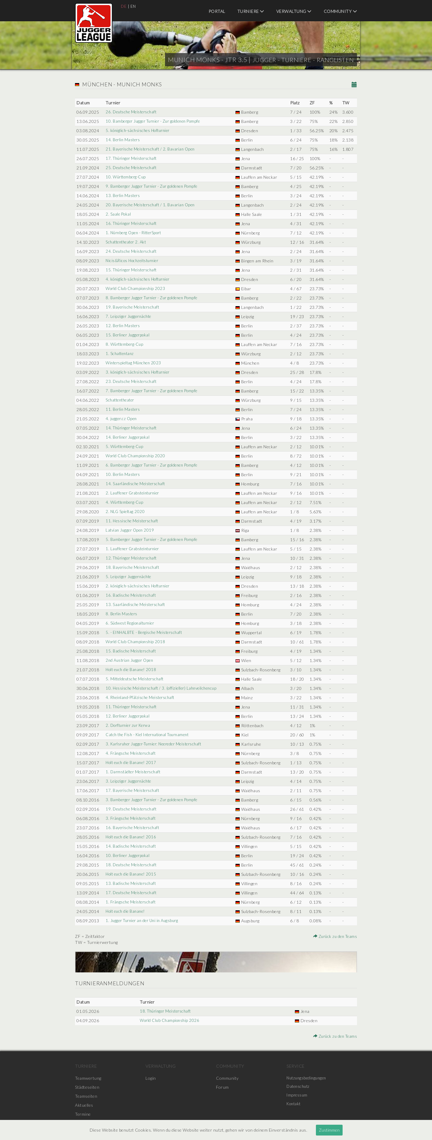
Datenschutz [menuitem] (299, 1087)
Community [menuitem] (340, 11)
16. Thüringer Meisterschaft (132, 223)
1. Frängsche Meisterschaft (131, 902)
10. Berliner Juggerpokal (128, 855)
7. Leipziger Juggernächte (129, 316)
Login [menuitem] (151, 1078)
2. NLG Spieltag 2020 (125, 511)
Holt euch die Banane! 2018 (132, 669)
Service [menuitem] (295, 1066)
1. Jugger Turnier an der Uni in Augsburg (144, 920)
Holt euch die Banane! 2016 (132, 837)
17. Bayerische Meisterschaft (133, 790)
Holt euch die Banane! (126, 911)
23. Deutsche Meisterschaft (132, 381)
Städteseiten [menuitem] (87, 1087)
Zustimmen (329, 1130)
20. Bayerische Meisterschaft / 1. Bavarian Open (152, 204)
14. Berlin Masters (123, 139)
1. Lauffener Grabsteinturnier (134, 548)
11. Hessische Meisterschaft (132, 521)
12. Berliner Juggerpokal (128, 716)
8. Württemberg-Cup (125, 344)
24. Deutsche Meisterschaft (132, 251)
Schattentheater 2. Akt (127, 242)
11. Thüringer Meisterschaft (132, 706)
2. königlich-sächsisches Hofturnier (139, 586)
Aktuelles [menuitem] (84, 1105)
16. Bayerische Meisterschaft (133, 827)
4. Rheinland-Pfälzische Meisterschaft (141, 697)
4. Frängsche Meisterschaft (131, 753)
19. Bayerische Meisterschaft (133, 307)
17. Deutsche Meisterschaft (132, 892)
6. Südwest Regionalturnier (131, 623)
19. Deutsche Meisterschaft (132, 809)
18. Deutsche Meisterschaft (132, 864)
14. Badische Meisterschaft (131, 846)
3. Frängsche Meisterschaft (131, 818)
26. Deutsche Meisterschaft (132, 112)
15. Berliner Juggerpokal (128, 335)
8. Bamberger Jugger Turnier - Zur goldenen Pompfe (155, 297)
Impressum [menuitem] (297, 1096)
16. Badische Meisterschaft (131, 595)
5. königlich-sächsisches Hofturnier (139, 130)
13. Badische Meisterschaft (131, 883)
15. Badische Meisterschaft (131, 651)
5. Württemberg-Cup (125, 446)
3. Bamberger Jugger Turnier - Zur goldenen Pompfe (155, 799)
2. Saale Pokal (118, 214)
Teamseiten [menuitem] (86, 1096)
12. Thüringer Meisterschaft (132, 558)
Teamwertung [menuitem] (88, 1078)
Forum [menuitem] (222, 1087)
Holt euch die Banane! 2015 (132, 874)
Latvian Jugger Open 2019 (130, 530)
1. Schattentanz (120, 353)
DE (124, 6)
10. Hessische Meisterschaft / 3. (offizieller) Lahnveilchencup (163, 688)
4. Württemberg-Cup (125, 502)
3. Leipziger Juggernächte (129, 781)
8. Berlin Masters (122, 613)
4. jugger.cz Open (121, 418)
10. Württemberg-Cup (126, 177)
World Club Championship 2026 (169, 1020)
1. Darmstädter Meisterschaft (134, 771)
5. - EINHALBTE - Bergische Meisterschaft (146, 632)
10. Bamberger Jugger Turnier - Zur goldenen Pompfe (156, 121)
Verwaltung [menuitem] (294, 11)
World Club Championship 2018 (136, 641)
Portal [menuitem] (216, 11)
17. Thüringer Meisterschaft (132, 158)
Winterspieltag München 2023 (134, 363)
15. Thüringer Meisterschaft (132, 270)
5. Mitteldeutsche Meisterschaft (136, 679)
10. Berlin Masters (123, 474)
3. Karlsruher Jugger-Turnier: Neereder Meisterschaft (157, 744)
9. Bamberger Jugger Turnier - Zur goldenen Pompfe (155, 186)
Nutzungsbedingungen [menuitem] (307, 1078)
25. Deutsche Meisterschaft (132, 167)
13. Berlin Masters (123, 195)
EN (133, 6)
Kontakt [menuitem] (294, 1105)
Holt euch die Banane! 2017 (132, 762)
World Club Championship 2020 (136, 455)
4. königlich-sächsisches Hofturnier (139, 279)
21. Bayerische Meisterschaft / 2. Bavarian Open (152, 149)
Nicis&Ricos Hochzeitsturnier (133, 260)
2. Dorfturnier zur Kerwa (129, 725)
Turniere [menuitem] (250, 11)
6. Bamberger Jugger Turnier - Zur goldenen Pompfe (155, 465)
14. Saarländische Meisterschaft (136, 483)
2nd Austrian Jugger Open (130, 660)
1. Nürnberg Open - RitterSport (135, 232)
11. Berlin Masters (123, 409)
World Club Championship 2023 (136, 288)
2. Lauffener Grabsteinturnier (134, 493)
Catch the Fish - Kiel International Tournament (150, 734)
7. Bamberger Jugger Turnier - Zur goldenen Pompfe (155, 390)
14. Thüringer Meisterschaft (132, 428)
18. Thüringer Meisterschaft (166, 1011)
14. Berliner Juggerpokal (128, 437)
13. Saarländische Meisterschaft (136, 604)
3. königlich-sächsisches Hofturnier (139, 372)
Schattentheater (120, 400)
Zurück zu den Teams (333, 936)
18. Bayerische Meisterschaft (133, 567)
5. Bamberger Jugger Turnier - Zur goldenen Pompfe (155, 539)
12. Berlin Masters (123, 325)
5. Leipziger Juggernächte (129, 576)
